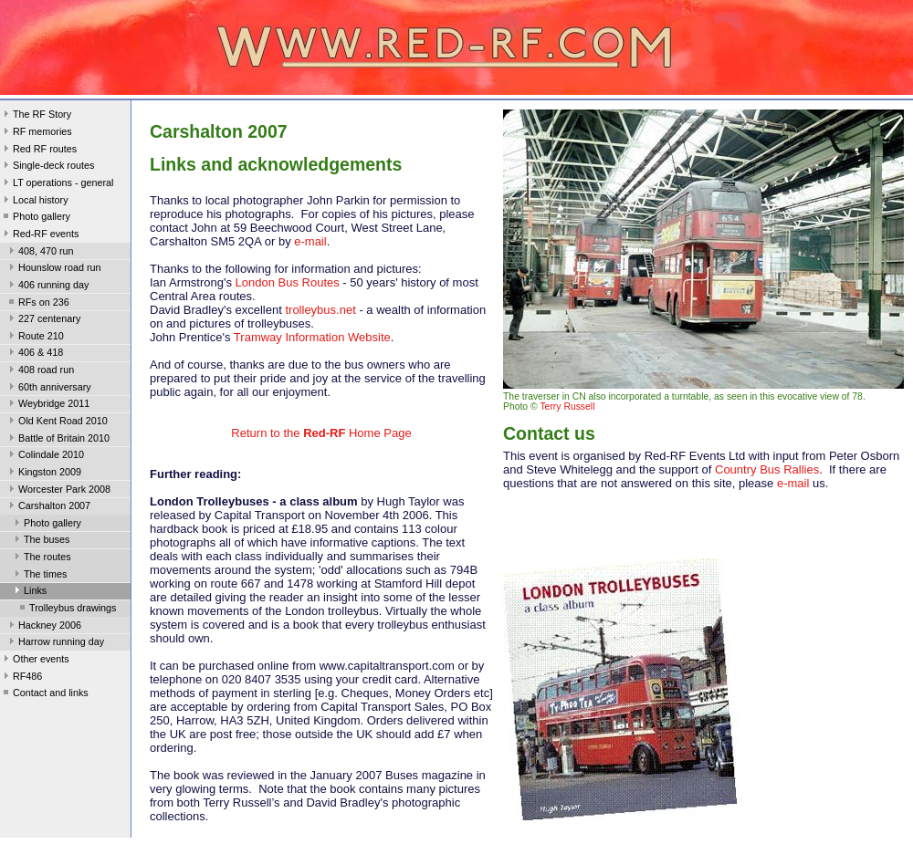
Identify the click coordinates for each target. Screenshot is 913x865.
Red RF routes (38, 150)
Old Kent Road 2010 (56, 422)
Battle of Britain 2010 (57, 439)
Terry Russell (567, 406)
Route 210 (34, 337)
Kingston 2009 (43, 473)
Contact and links (44, 694)
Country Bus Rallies (767, 469)
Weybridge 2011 (47, 405)
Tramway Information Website (312, 337)
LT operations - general (56, 184)
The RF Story (35, 116)
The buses (40, 541)
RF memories (36, 133)
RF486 (21, 678)
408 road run (39, 371)
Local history (34, 201)
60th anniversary (48, 388)
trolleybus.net (319, 310)
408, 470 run (39, 252)
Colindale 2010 (44, 456)
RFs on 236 (37, 304)
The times (39, 575)
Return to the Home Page (321, 433)
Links (29, 592)
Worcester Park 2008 (57, 491)
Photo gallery (35, 218)
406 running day (47, 286)
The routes (41, 558)
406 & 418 (34, 354)
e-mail (310, 241)
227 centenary (42, 320)
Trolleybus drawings (66, 609)
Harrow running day (54, 643)
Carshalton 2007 (47, 507)
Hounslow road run (53, 269)
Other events (34, 660)
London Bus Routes (288, 282)
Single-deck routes (47, 167)
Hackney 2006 (43, 627)
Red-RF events (39, 235)
